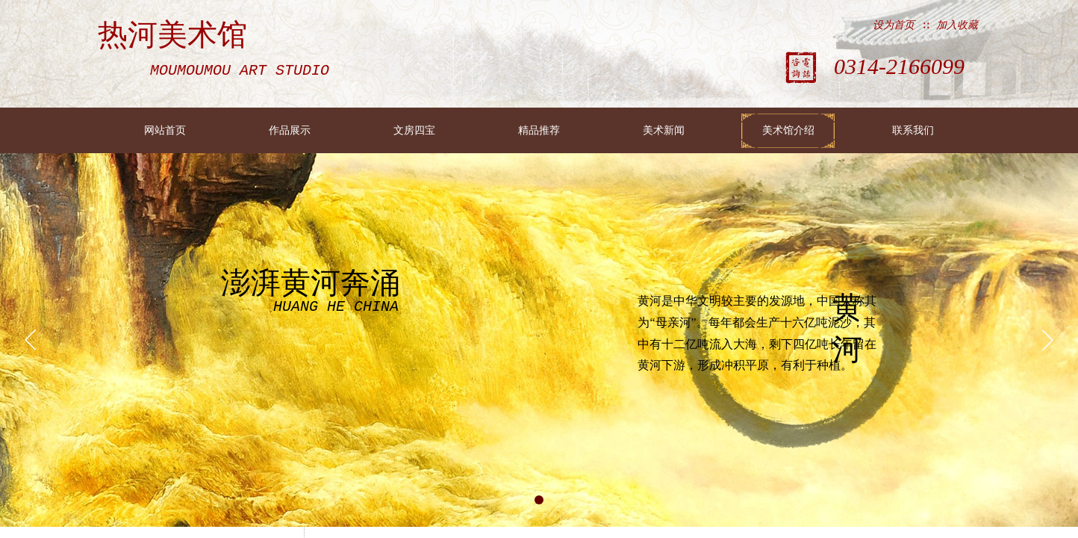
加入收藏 (957, 25)
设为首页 (894, 25)
